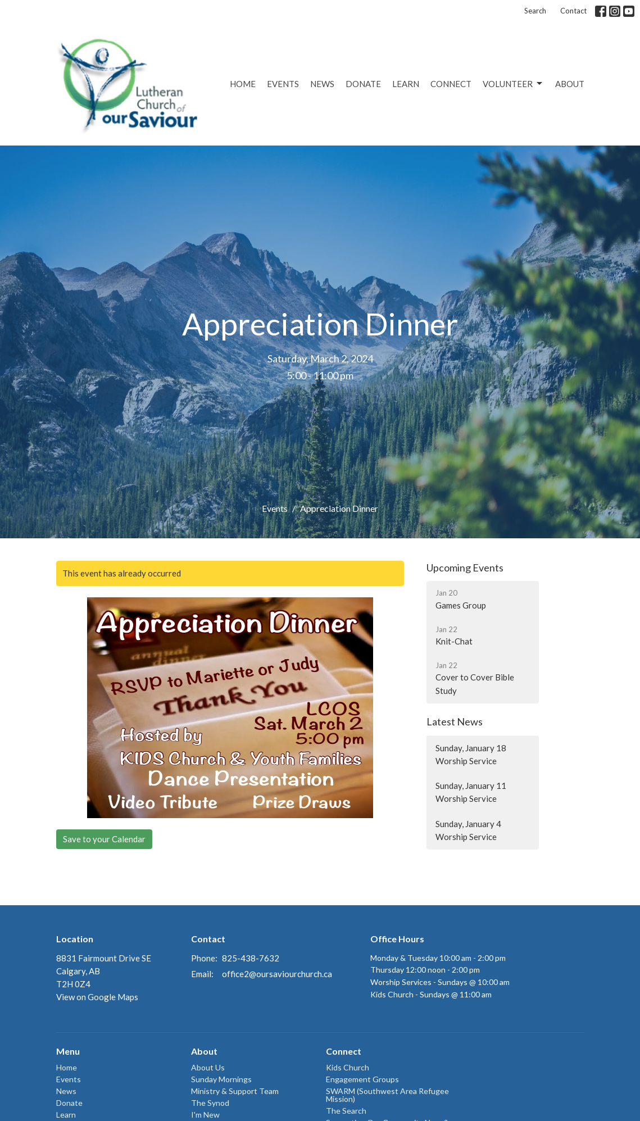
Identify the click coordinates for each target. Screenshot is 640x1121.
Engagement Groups (362, 1079)
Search (535, 10)
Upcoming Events (464, 567)
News (322, 84)
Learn (405, 84)
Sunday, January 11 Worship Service (470, 792)
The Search (346, 1110)
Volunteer (513, 83)
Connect (450, 84)
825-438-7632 (250, 958)
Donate (363, 84)
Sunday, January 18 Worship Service (470, 754)
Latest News (454, 721)
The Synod (210, 1103)
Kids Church (347, 1067)
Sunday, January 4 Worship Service (468, 830)
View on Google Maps (97, 997)
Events (283, 84)
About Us (208, 1067)
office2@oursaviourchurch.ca (277, 974)
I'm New (205, 1114)
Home (243, 84)
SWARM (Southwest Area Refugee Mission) (387, 1095)
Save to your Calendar (104, 839)
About (569, 84)
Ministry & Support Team (235, 1091)
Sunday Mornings (221, 1079)
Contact (573, 10)
